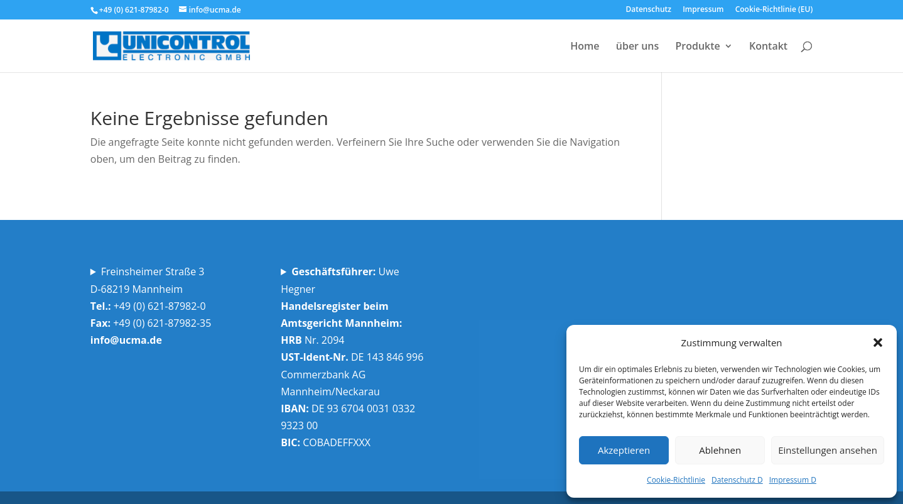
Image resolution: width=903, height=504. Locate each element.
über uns (637, 47)
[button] (878, 342)
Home (584, 47)
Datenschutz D (737, 479)
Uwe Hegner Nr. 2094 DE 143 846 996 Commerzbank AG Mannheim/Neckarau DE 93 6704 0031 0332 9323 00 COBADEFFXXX (353, 357)
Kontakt (768, 47)
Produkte (697, 47)
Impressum (703, 10)
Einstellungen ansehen (827, 450)
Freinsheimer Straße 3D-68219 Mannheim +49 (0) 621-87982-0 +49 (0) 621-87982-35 (152, 306)
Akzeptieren (624, 450)
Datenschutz (648, 10)
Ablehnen (720, 450)
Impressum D (792, 479)
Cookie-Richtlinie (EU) (774, 10)
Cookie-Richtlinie (676, 479)
